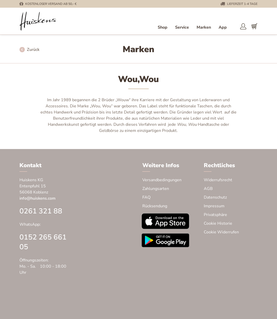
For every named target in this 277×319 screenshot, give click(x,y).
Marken (204, 27)
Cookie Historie (218, 223)
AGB (208, 188)
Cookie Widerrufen (221, 232)
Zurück (33, 49)
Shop (162, 27)
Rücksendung (154, 206)
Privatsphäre (215, 215)
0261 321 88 (40, 211)
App (223, 27)
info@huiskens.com (37, 198)
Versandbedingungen (162, 180)
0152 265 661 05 (43, 242)
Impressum (214, 206)
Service (182, 27)
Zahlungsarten (155, 188)
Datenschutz (215, 197)
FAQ (146, 197)
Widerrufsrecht (218, 180)
